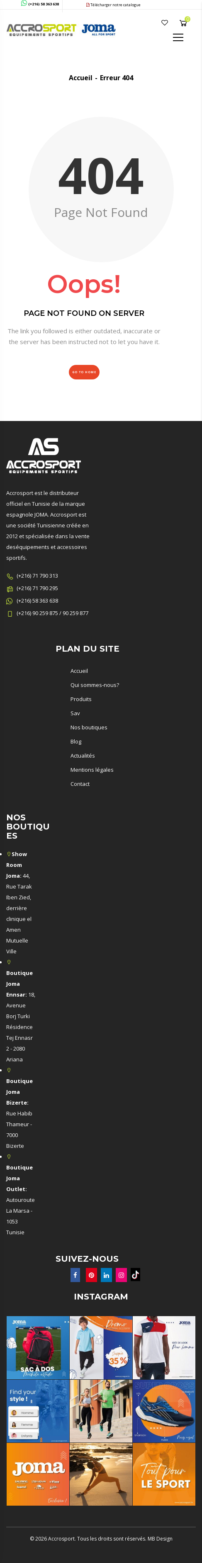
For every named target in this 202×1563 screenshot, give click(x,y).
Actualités (83, 755)
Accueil (80, 77)
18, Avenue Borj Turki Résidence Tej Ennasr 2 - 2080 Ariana (20, 1016)
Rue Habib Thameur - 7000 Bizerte (19, 1113)
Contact (80, 784)
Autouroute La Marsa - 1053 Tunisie (20, 1200)
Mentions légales (92, 769)
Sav (75, 713)
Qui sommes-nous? (95, 685)
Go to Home (84, 372)
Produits (81, 699)
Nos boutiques (89, 727)
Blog (76, 741)
